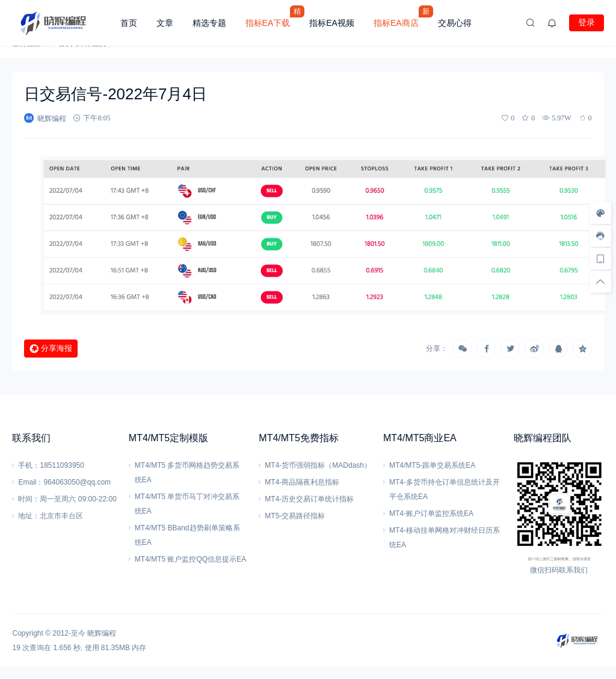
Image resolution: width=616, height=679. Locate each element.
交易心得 (455, 23)
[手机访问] (600, 259)
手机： (29, 465)
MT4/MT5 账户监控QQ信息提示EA (190, 559)
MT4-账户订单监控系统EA (431, 513)
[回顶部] (600, 282)
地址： (29, 516)
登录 (586, 22)
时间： (29, 499)
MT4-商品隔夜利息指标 (302, 482)
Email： (30, 482)
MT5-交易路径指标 (295, 516)
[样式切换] (600, 213)
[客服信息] (600, 236)
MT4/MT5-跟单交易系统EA (432, 465)
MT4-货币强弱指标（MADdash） (318, 465)
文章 (164, 23)
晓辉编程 (101, 633)
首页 (128, 23)
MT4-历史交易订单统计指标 (309, 499)
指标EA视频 (331, 23)
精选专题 (209, 23)
